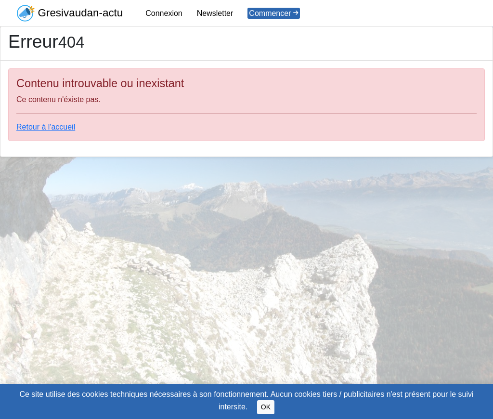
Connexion (163, 13)
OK (266, 407)
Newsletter (215, 13)
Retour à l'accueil (45, 127)
